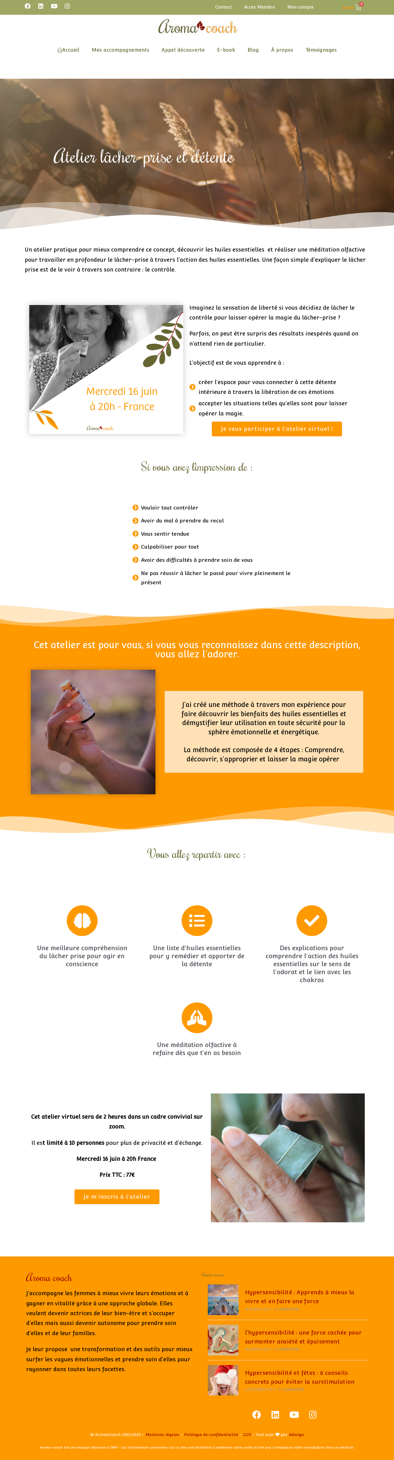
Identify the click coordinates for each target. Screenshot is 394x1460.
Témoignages (321, 50)
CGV (247, 1434)
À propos (282, 50)
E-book (226, 50)
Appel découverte (183, 50)
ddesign (296, 1434)
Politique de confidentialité (211, 1434)
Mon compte (300, 7)
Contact (223, 7)
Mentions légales (162, 1434)
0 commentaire (287, 1309)
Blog (253, 50)
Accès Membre (259, 7)
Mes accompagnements (120, 50)
